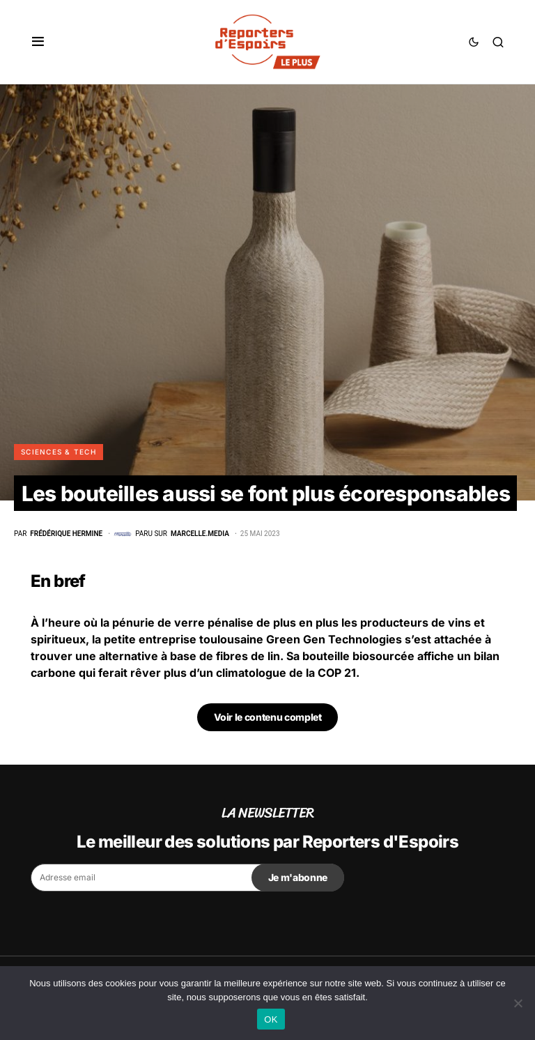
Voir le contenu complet (268, 717)
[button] (38, 41)
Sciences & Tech (58, 452)
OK (270, 1019)
